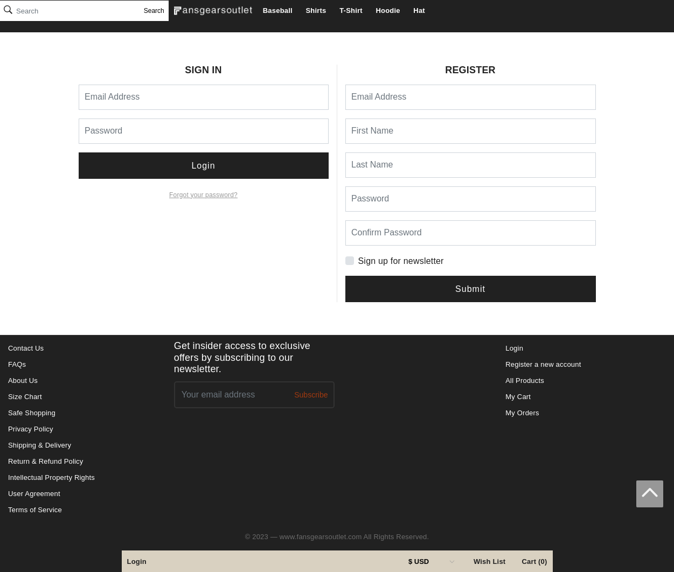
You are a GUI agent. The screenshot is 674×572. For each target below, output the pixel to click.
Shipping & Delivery (39, 445)
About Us (23, 380)
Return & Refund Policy (46, 461)
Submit (470, 289)
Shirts (315, 10)
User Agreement (34, 494)
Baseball (278, 10)
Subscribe (311, 394)
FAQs (17, 364)
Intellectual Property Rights (51, 477)
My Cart (518, 397)
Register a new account (543, 364)
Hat (419, 10)
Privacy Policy (30, 429)
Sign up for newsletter (401, 261)
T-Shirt (351, 10)
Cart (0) (534, 561)
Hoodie (388, 10)
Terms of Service (35, 510)
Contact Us (26, 348)
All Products (524, 380)
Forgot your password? (203, 195)
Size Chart (25, 397)
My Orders (522, 413)
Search (154, 11)
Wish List (489, 561)
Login (137, 561)
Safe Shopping (31, 413)
